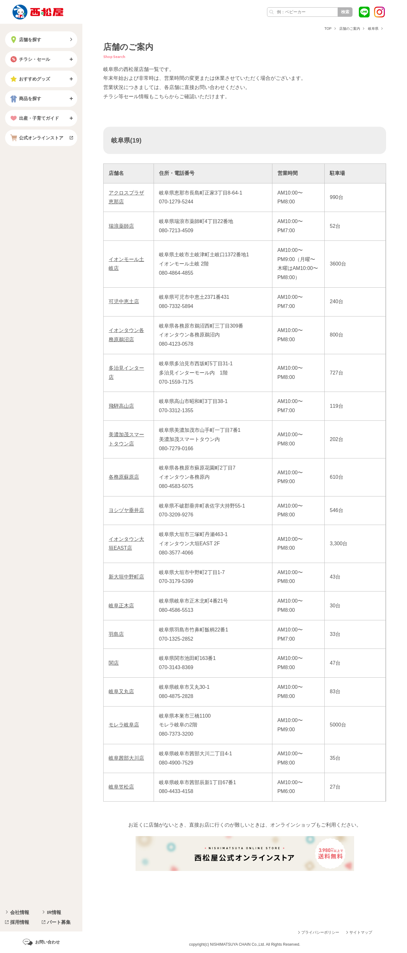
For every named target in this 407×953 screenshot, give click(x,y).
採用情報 (19, 922)
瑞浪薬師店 (121, 226)
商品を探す (25, 98)
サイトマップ (360, 932)
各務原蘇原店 (124, 477)
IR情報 (54, 912)
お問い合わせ (47, 942)
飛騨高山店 (121, 406)
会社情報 (19, 912)
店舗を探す (25, 39)
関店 (114, 663)
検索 (345, 12)
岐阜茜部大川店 (126, 758)
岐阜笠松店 (121, 787)
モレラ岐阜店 (124, 724)
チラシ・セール (29, 59)
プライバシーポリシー (320, 932)
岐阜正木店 (121, 605)
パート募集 (59, 922)
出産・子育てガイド (34, 118)
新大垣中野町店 (126, 576)
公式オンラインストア (36, 138)
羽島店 (116, 634)
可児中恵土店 (124, 301)
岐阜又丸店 (121, 691)
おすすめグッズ (29, 79)
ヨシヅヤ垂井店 (126, 510)
